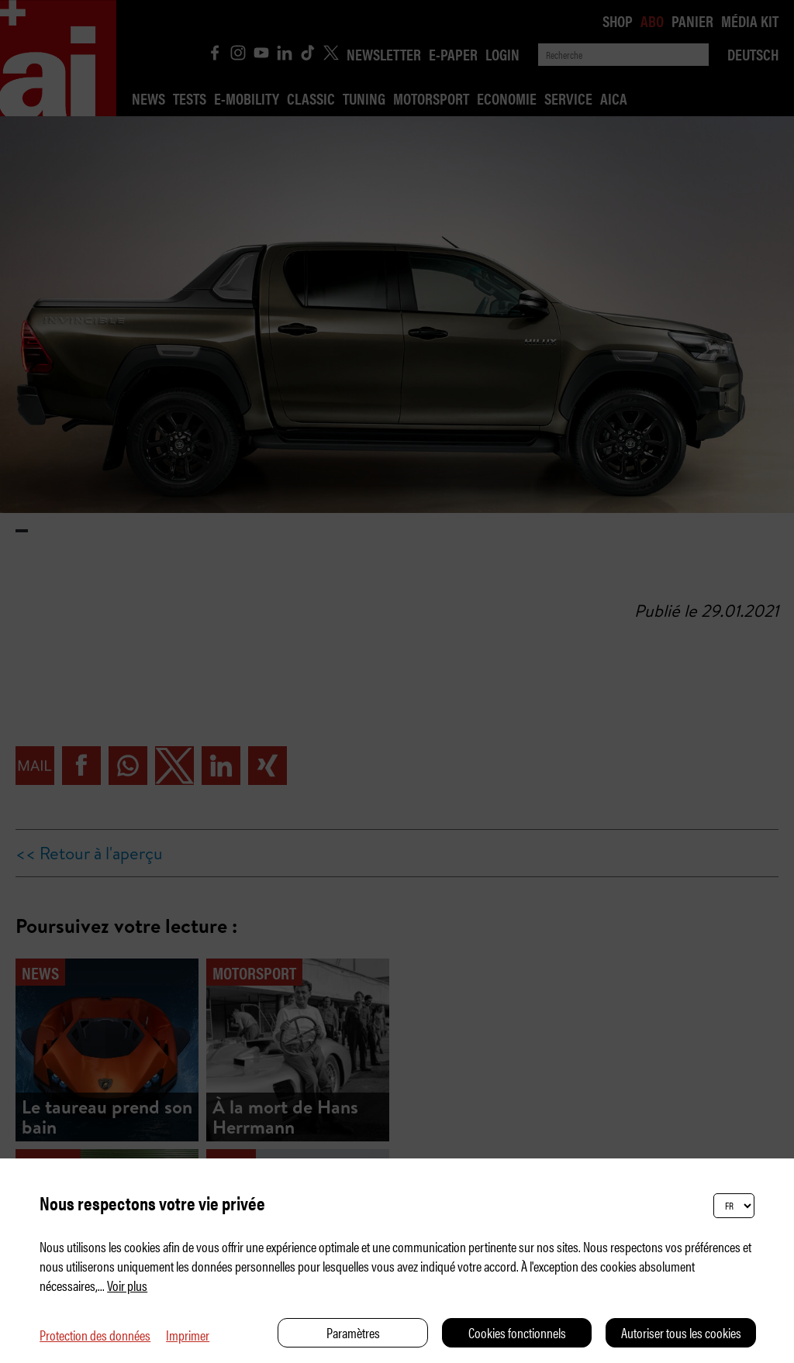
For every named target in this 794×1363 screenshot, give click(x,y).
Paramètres (353, 1332)
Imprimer (187, 1334)
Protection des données (95, 1334)
